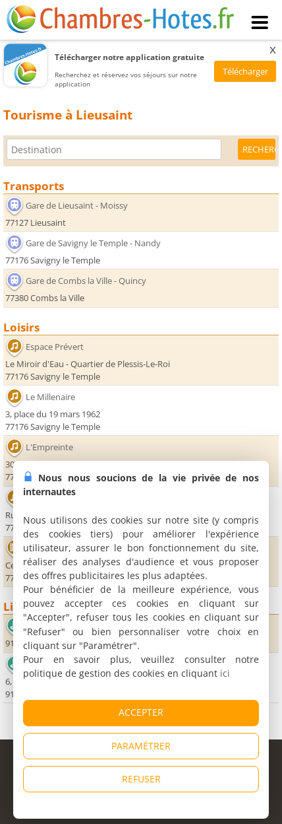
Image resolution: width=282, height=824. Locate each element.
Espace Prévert (55, 346)
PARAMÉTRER (141, 745)
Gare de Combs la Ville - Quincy (86, 281)
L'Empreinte (49, 447)
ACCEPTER (141, 712)
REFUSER (141, 778)
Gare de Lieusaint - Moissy (77, 205)
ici (225, 673)
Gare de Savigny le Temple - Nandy (93, 243)
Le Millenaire (50, 397)
